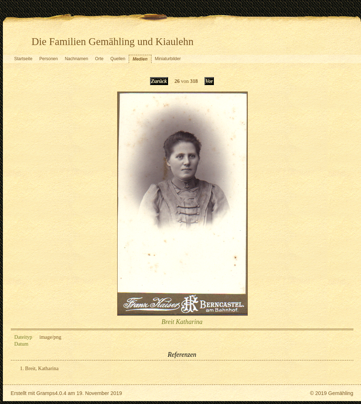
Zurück (159, 81)
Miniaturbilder (168, 58)
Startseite (23, 58)
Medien (140, 59)
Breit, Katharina (42, 368)
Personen (48, 58)
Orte (99, 58)
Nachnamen (76, 58)
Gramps (45, 393)
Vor (209, 81)
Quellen (117, 58)
